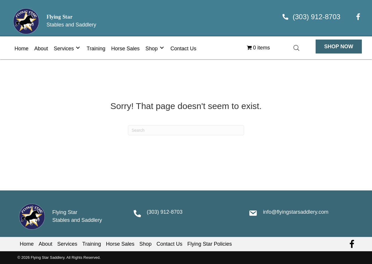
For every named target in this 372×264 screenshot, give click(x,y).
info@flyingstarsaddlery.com (295, 212)
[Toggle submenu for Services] (77, 47)
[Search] (186, 130)
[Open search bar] (296, 48)
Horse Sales (120, 244)
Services (67, 244)
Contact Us (170, 244)
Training (91, 244)
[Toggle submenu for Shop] (161, 47)
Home (27, 244)
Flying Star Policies (209, 244)
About (45, 244)
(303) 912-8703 (316, 17)
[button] (339, 47)
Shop (146, 244)
